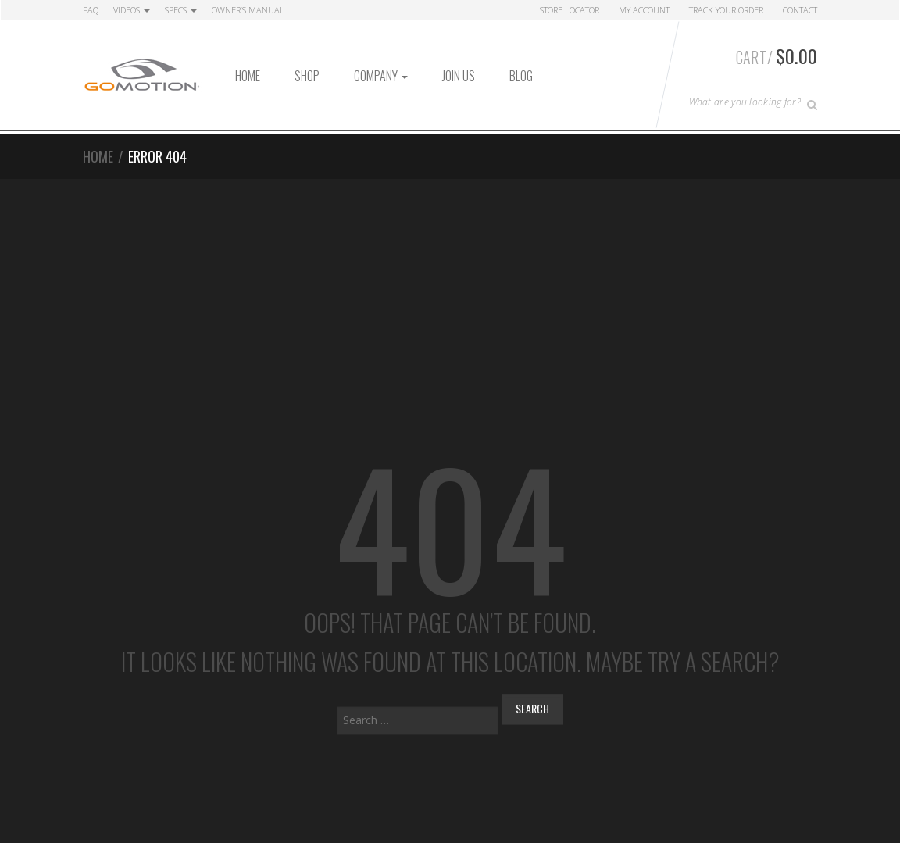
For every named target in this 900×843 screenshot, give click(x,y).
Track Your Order (726, 10)
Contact (800, 10)
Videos (131, 10)
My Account (644, 10)
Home (247, 75)
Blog (521, 75)
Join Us (458, 75)
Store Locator (569, 10)
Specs (181, 10)
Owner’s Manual (248, 10)
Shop (307, 75)
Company (381, 75)
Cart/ (776, 55)
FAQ (90, 10)
